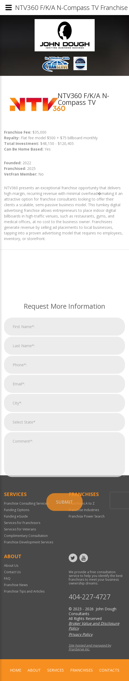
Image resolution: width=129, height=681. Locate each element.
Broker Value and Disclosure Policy (94, 626)
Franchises (81, 670)
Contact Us (12, 572)
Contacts (109, 670)
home (15, 670)
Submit (64, 559)
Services (55, 670)
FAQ (7, 578)
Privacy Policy (81, 634)
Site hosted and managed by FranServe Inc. (90, 647)
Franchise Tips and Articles (24, 591)
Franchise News (16, 585)
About (34, 670)
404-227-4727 (89, 596)
